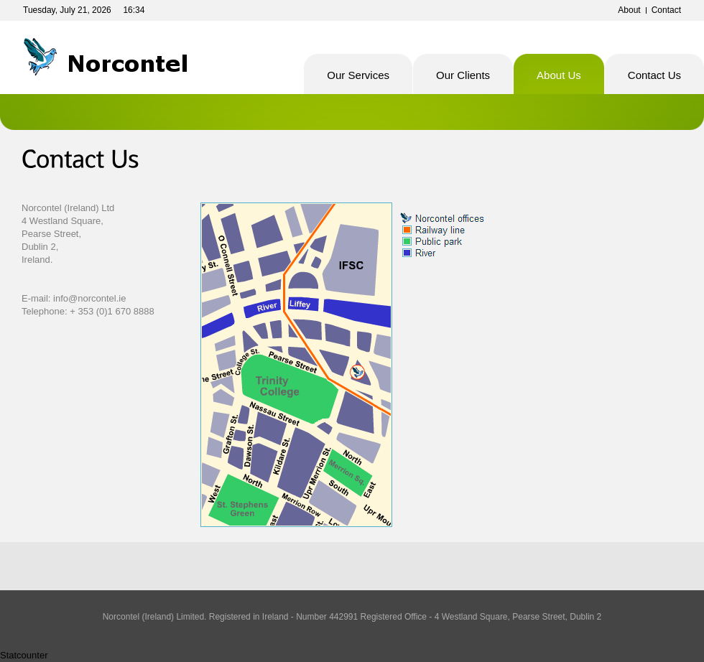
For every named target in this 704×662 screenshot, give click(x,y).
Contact (666, 10)
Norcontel (115, 57)
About (629, 10)
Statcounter (24, 655)
